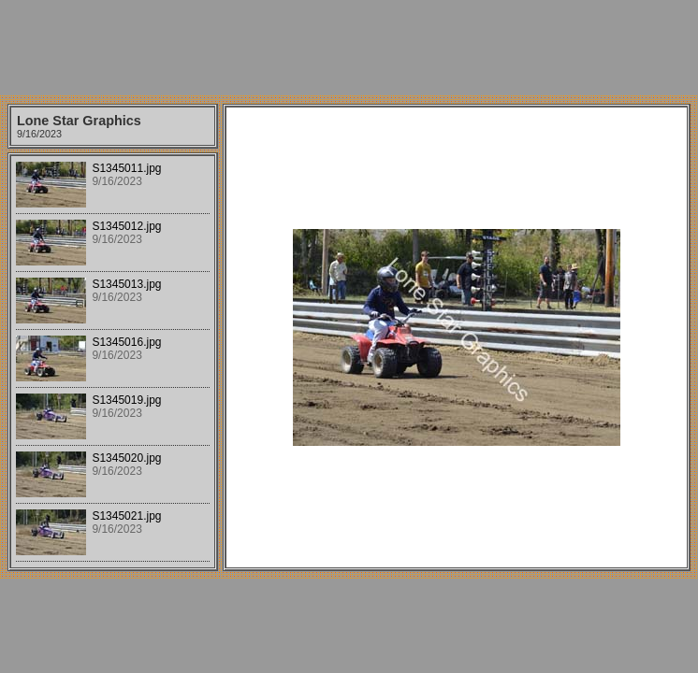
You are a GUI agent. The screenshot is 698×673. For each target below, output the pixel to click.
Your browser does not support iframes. (112, 361)
